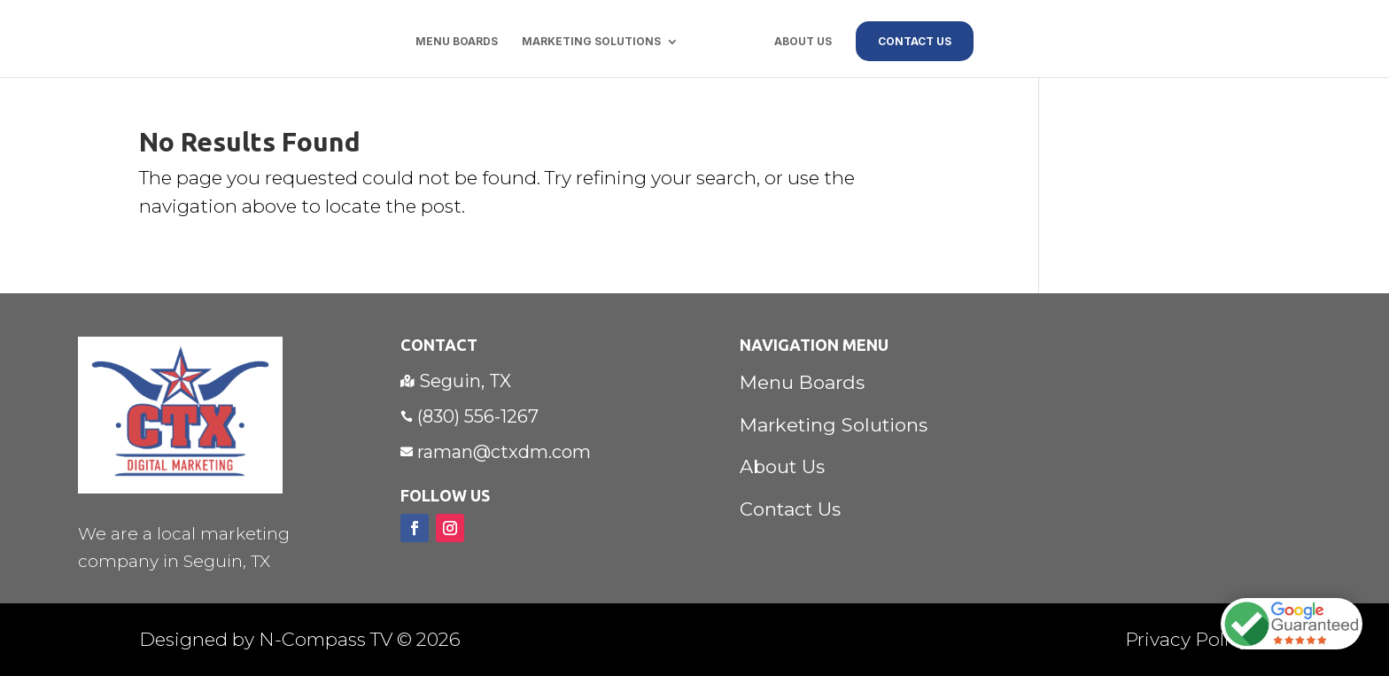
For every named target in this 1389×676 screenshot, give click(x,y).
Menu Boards (456, 41)
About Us (803, 41)
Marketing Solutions (591, 41)
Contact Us (790, 509)
